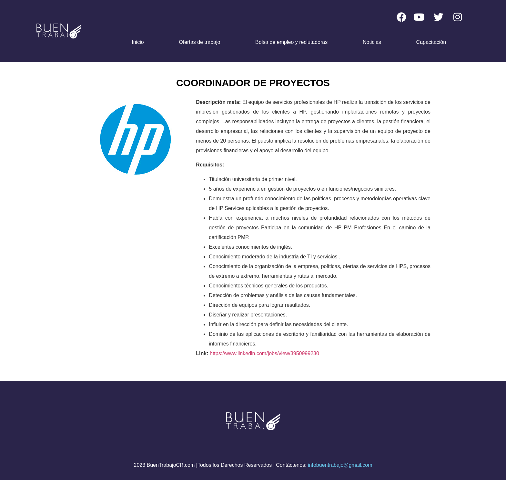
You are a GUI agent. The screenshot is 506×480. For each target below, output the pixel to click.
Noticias (372, 42)
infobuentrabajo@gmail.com (340, 465)
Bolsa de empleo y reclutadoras (291, 42)
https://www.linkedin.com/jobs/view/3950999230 (264, 353)
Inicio (138, 42)
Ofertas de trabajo (199, 42)
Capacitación (431, 42)
